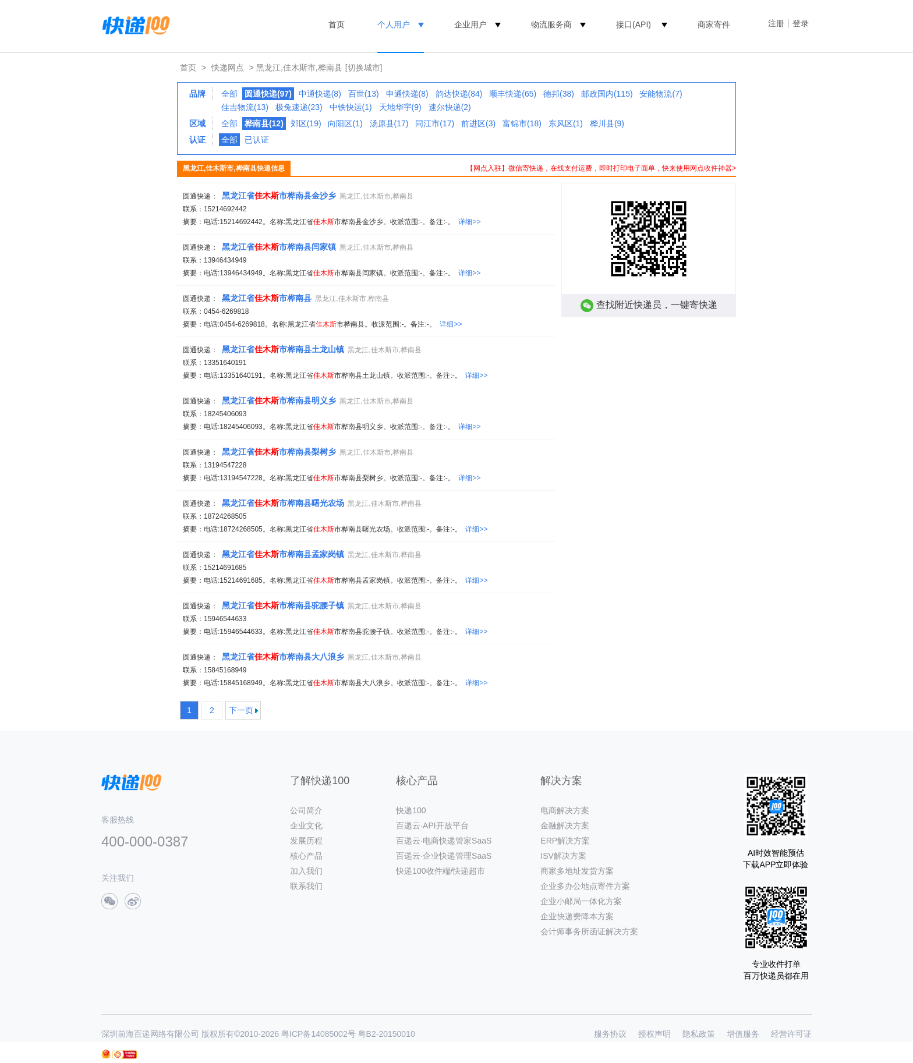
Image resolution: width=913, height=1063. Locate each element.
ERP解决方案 (565, 840)
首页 (336, 24)
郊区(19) (306, 123)
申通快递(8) (407, 93)
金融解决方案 (564, 825)
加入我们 (306, 871)
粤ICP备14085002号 (318, 1034)
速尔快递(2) (450, 107)
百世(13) (363, 93)
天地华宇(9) (400, 107)
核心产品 (306, 855)
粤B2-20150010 (386, 1034)
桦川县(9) (607, 123)
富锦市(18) (522, 123)
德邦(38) (558, 93)
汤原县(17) (389, 123)
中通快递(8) (320, 93)
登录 (800, 23)
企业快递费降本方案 (577, 916)
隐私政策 (698, 1034)
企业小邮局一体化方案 (581, 901)
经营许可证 (791, 1034)
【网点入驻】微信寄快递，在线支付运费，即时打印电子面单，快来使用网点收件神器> (601, 168)
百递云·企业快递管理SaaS (443, 855)
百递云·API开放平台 (432, 825)
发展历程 (306, 840)
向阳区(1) (345, 123)
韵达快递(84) (459, 93)
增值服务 (743, 1034)
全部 (229, 93)
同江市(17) (434, 123)
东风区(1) (565, 123)
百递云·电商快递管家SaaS (443, 840)
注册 (776, 23)
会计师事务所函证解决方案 (589, 931)
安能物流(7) (660, 93)
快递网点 (227, 67)
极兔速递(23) (299, 107)
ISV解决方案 (563, 855)
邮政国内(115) (607, 93)
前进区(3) (478, 123)
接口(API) (633, 24)
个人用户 (393, 24)
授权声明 (654, 1034)
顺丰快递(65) (512, 93)
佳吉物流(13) (244, 107)
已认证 (257, 139)
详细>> (469, 222)
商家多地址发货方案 (577, 871)
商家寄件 (714, 24)
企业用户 (470, 24)
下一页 (241, 710)
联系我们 (306, 886)
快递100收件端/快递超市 (440, 871)
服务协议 (610, 1034)
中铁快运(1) (351, 107)
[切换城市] (364, 67)
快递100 (411, 810)
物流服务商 (551, 24)
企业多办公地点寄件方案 (585, 886)
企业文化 (306, 825)
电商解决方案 (564, 810)
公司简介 (306, 810)
